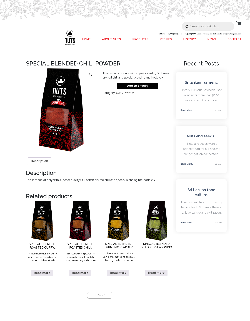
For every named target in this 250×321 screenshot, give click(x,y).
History (189, 39)
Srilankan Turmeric (201, 82)
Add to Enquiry (138, 85)
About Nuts (111, 39)
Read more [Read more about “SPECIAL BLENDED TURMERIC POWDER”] (118, 272)
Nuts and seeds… (201, 136)
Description (39, 161)
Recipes (166, 39)
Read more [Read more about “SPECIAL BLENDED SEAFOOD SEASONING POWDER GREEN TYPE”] (156, 272)
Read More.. (187, 110)
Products (140, 39)
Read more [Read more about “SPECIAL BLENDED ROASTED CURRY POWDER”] (42, 273)
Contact (234, 39)
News (211, 39)
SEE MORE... (100, 295)
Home (86, 39)
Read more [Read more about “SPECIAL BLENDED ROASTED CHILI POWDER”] (80, 273)
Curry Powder (125, 93)
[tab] (39, 161)
